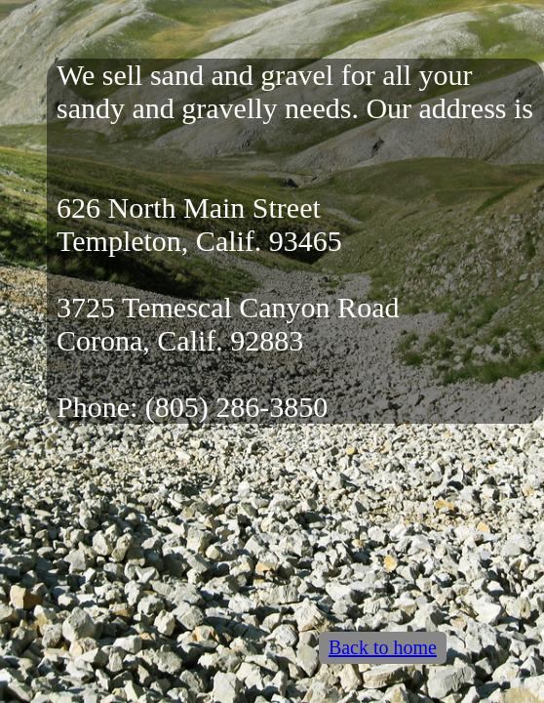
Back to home (383, 647)
